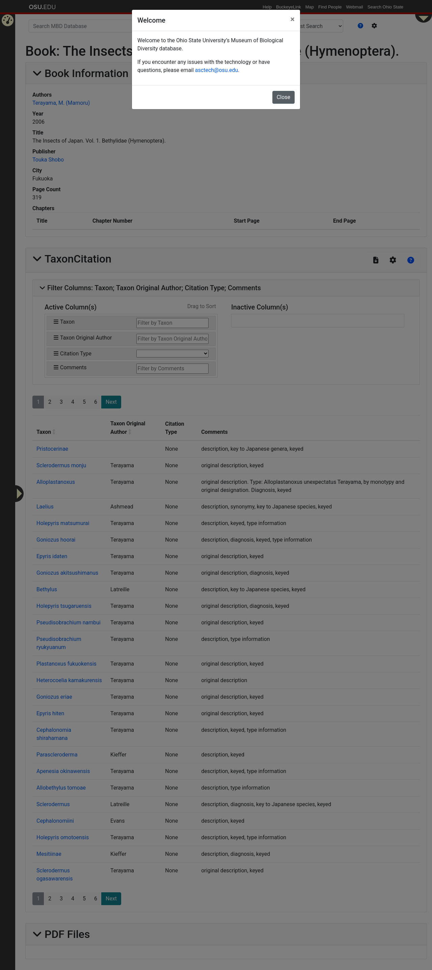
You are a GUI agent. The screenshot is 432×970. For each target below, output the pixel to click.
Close (283, 97)
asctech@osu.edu (216, 70)
